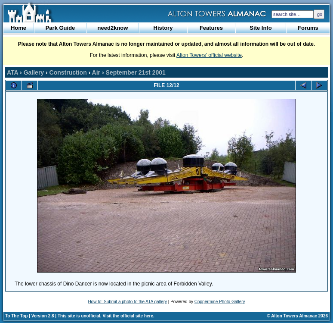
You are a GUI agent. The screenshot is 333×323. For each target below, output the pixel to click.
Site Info (260, 28)
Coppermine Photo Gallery (219, 301)
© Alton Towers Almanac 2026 (297, 316)
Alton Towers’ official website (209, 55)
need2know (113, 28)
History (163, 28)
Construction (68, 72)
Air (96, 72)
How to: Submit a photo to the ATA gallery (127, 301)
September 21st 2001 (136, 72)
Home (18, 28)
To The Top (16, 316)
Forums (308, 28)
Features (211, 28)
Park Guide (60, 28)
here (148, 316)
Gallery (34, 72)
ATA (12, 72)
